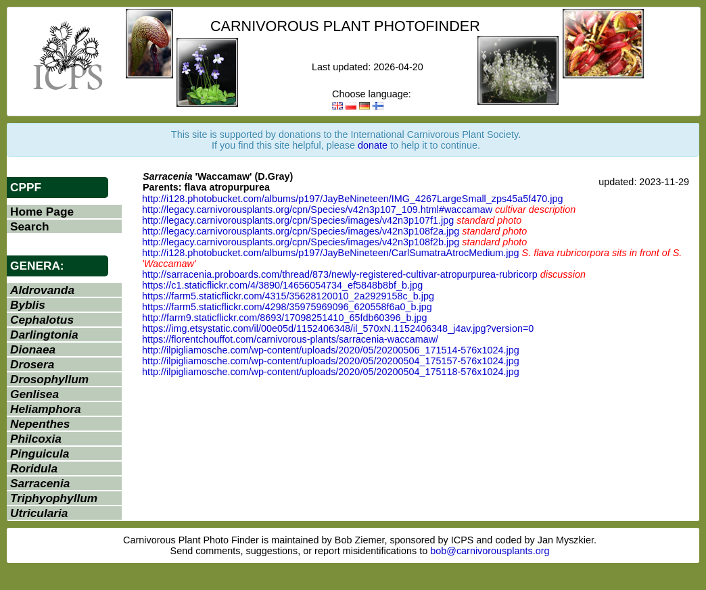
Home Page (42, 211)
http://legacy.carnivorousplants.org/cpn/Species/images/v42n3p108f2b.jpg (300, 242)
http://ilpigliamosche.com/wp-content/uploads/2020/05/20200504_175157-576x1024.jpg (330, 360)
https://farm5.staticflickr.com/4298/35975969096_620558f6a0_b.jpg (287, 306)
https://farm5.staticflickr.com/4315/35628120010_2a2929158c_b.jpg (288, 296)
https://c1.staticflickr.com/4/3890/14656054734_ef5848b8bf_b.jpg (282, 285)
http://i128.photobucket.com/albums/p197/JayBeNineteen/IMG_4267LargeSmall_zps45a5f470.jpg (352, 198)
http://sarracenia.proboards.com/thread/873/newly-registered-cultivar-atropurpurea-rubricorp (340, 274)
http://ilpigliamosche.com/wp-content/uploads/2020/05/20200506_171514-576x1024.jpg (330, 350)
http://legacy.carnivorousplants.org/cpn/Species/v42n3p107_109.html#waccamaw (317, 209)
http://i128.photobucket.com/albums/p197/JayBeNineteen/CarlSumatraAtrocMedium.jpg (330, 252)
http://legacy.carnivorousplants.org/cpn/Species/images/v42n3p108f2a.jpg (300, 231)
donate (372, 145)
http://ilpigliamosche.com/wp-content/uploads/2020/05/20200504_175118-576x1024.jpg (330, 371)
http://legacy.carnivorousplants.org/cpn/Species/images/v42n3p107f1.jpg (298, 220)
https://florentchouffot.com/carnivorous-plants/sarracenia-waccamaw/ (290, 339)
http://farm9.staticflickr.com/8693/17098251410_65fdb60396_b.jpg (284, 317)
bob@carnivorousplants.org (489, 550)
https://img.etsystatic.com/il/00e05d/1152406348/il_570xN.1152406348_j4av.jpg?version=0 (338, 328)
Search (29, 226)
